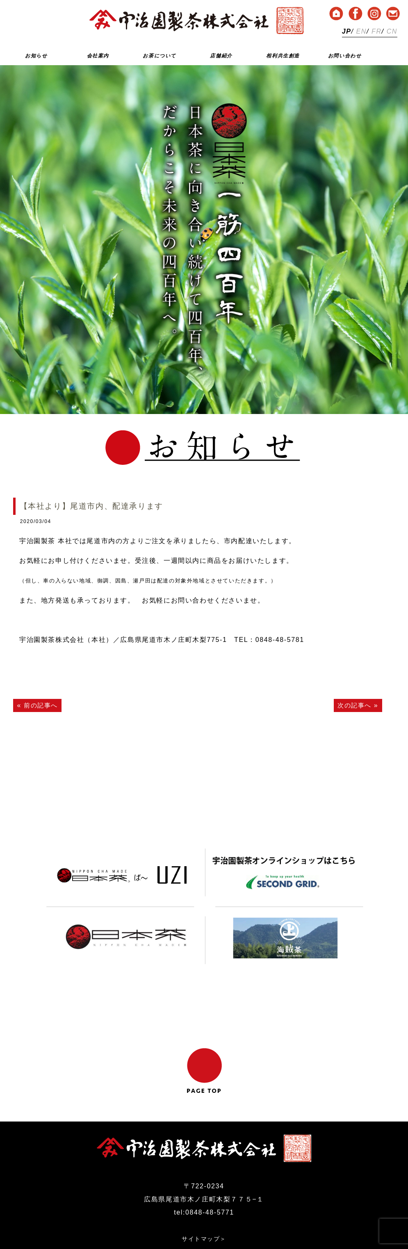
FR (377, 31)
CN (392, 31)
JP (346, 31)
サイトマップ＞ (204, 1196)
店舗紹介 (221, 56)
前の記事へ (42, 705)
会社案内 (98, 56)
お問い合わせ (345, 56)
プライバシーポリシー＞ (204, 1209)
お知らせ (36, 56)
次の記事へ (353, 705)
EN (361, 31)
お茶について (159, 56)
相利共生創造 (283, 56)
